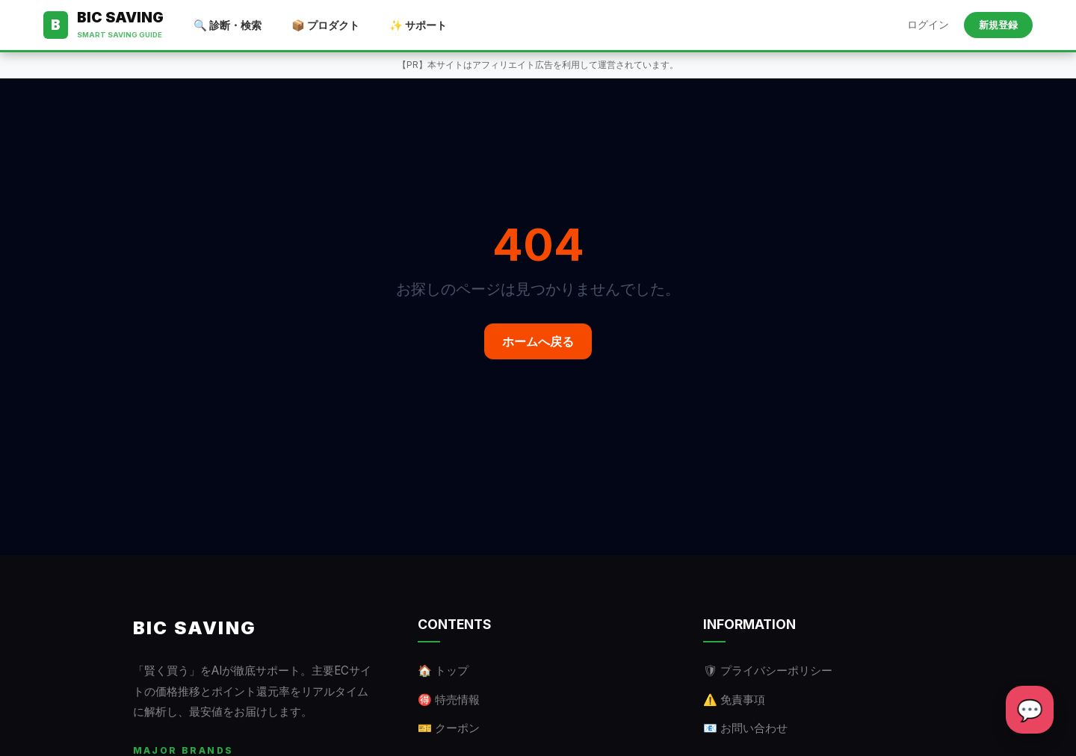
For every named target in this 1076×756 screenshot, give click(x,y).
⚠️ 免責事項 (734, 700)
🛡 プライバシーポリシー (767, 670)
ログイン (928, 25)
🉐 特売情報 (449, 700)
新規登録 (998, 25)
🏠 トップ (443, 670)
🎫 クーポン (449, 728)
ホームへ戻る (538, 341)
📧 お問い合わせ (745, 728)
